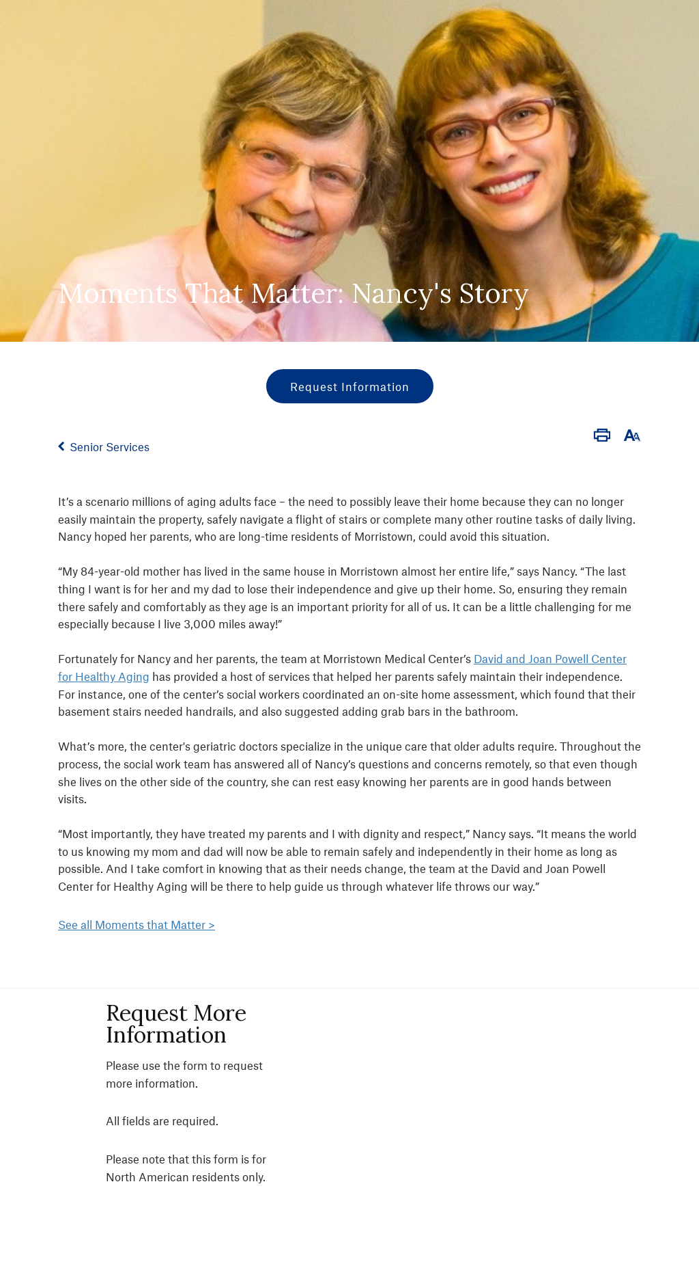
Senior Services (109, 446)
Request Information (350, 386)
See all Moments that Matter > (136, 924)
